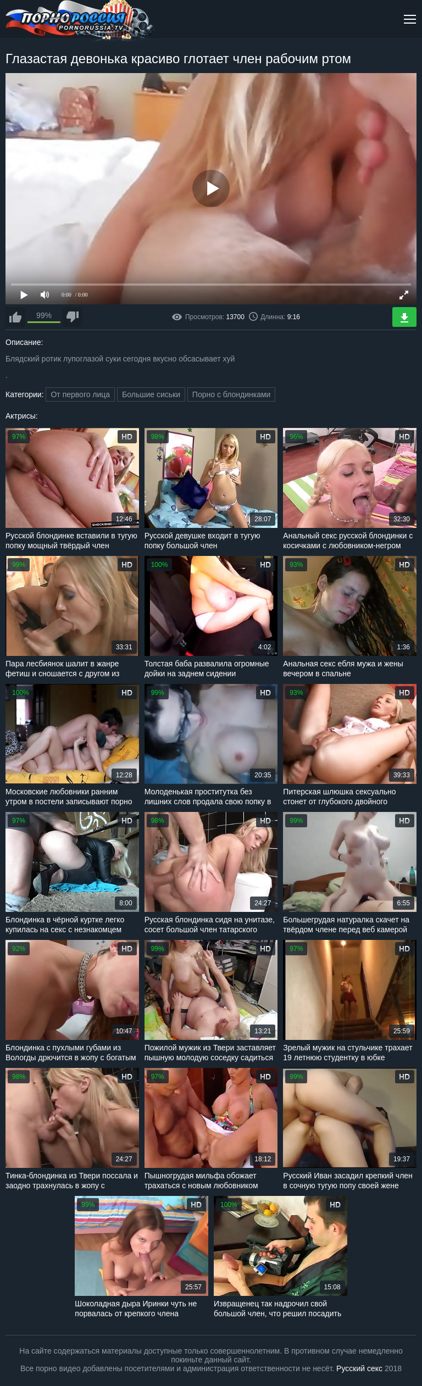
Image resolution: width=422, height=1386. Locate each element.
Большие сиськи (151, 394)
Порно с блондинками (231, 394)
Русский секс (359, 1368)
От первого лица (80, 394)
